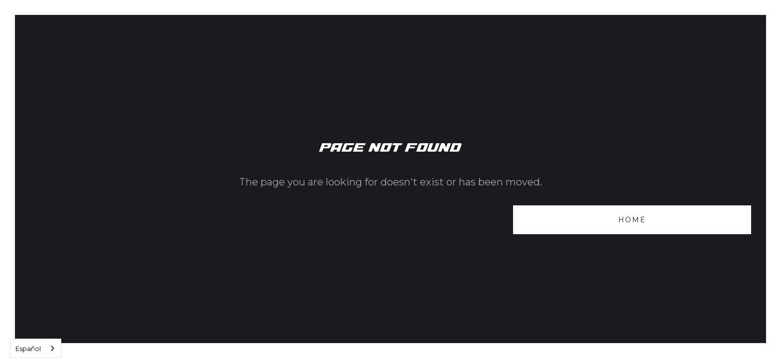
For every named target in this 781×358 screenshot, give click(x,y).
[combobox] (35, 348)
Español (28, 349)
